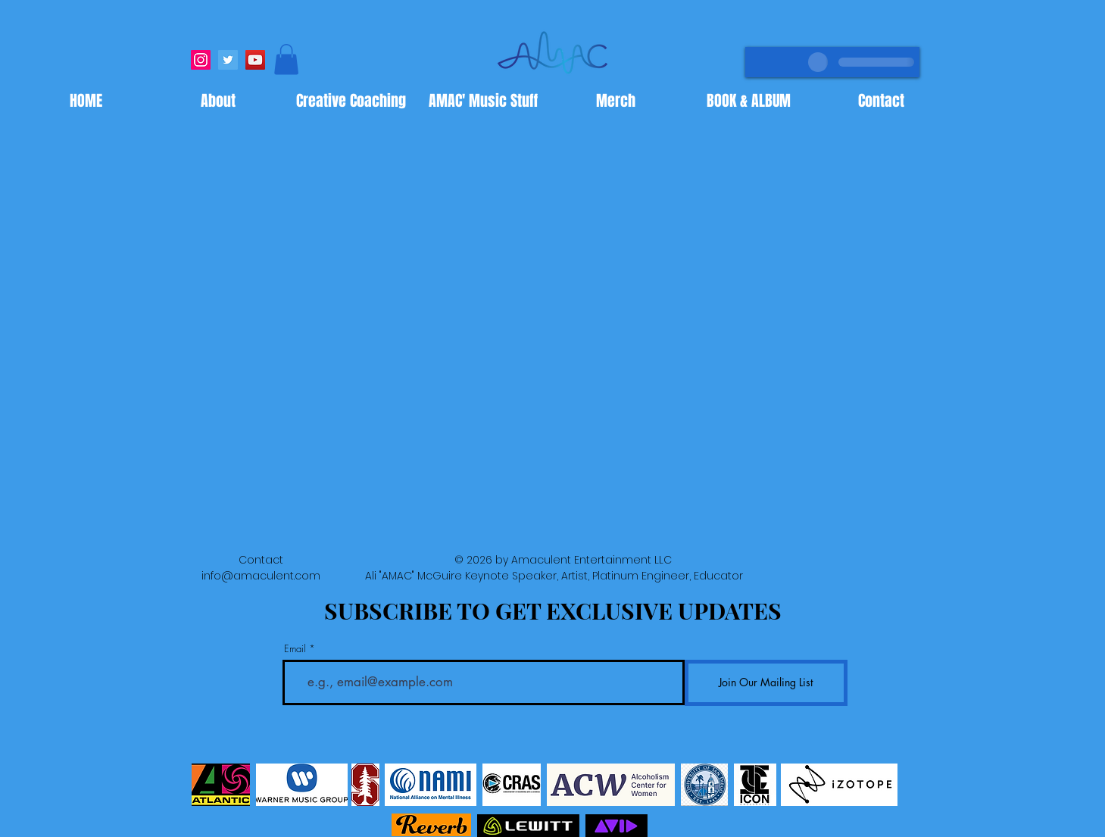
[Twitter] (228, 60)
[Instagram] (201, 60)
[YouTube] (255, 60)
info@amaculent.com (260, 575)
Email (295, 649)
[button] (286, 59)
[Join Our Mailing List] (766, 683)
